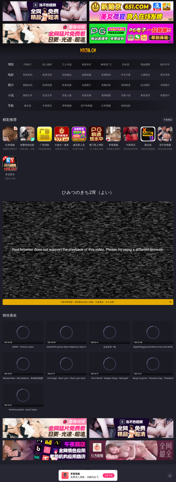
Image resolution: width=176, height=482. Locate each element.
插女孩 (27, 105)
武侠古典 (86, 95)
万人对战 (67, 64)
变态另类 (165, 74)
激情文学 (27, 95)
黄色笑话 (145, 95)
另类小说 (125, 95)
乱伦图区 (145, 85)
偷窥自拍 (27, 85)
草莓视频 (67, 105)
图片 (11, 85)
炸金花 (125, 64)
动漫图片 (86, 85)
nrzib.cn (88, 50)
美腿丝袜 (106, 85)
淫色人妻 (67, 95)
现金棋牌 (145, 64)
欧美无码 (47, 74)
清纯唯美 (125, 85)
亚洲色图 (47, 85)
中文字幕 (125, 74)
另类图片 (165, 85)
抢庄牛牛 (165, 64)
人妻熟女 (145, 74)
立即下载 (108, 475)
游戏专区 (86, 64)
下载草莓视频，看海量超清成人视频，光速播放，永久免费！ (116, 302)
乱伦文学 (47, 95)
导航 (11, 105)
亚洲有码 (106, 74)
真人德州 (47, 64)
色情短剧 (125, 105)
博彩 (11, 64)
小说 (11, 95)
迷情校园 (106, 95)
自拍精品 (67, 74)
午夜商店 (47, 105)
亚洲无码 (27, 74)
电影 (11, 75)
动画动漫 (86, 74)
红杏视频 (106, 105)
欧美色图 (67, 85)
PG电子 (27, 64)
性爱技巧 (165, 95)
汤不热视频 (86, 105)
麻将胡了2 (106, 64)
